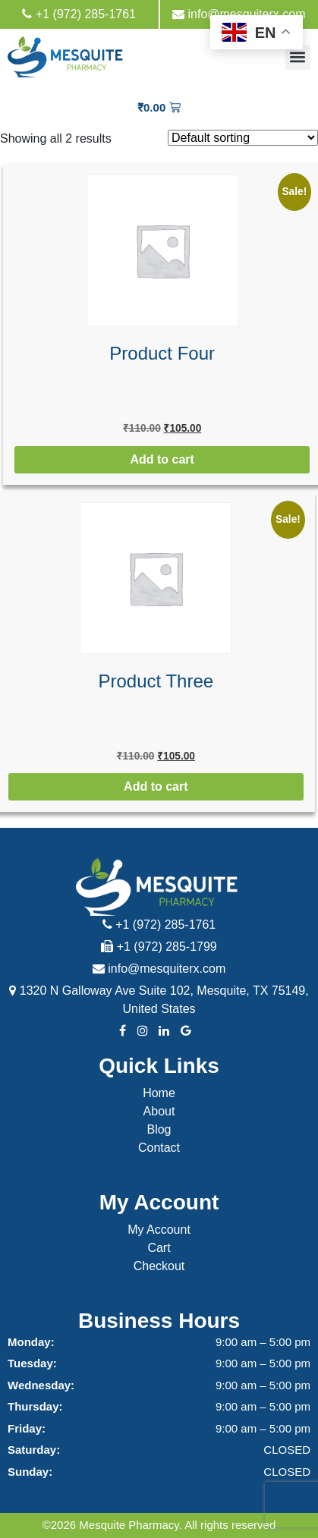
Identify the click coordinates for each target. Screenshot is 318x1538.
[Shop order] (243, 138)
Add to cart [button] (162, 459)
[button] (297, 57)
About (159, 1111)
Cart (158, 1247)
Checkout (159, 1266)
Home (159, 1093)
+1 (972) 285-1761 (79, 14)
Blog (158, 1129)
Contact (159, 1147)
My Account (159, 1229)
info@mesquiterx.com (238, 14)
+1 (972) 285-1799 (159, 946)
